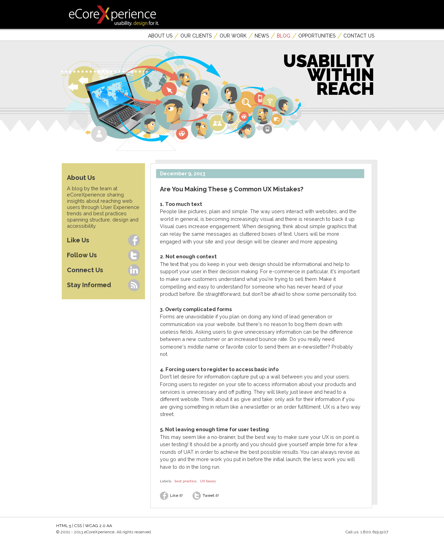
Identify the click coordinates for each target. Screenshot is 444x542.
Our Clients (196, 36)
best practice (185, 481)
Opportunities (316, 36)
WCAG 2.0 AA (98, 525)
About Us (160, 36)
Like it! (171, 495)
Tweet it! (206, 495)
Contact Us (358, 36)
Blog (283, 36)
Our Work (233, 36)
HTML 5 (63, 525)
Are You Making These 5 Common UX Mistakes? (232, 189)
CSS (78, 525)
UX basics (208, 481)
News (262, 36)
